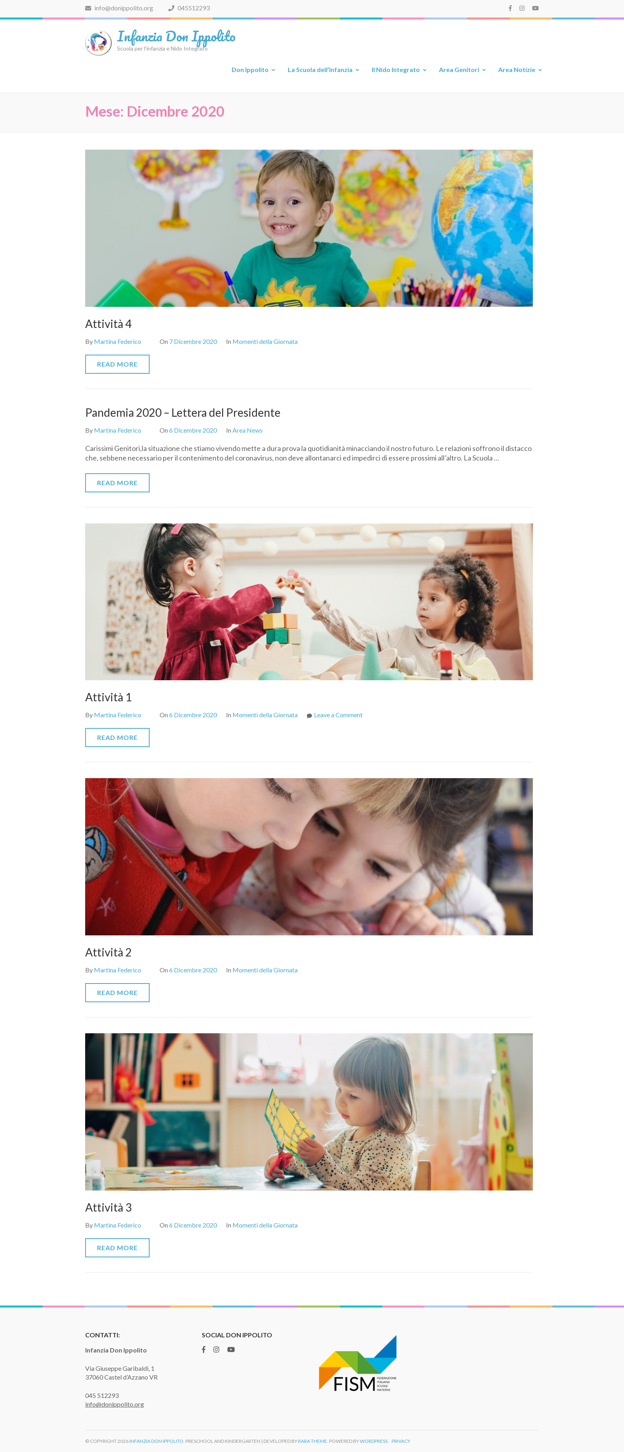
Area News (247, 430)
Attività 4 (108, 323)
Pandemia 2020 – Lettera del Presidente (183, 412)
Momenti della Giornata (265, 341)
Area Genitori (459, 69)
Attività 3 (108, 1207)
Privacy (401, 1441)
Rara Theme (312, 1441)
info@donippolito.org (119, 8)
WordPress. (374, 1441)
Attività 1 (108, 697)
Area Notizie (516, 69)
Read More (117, 364)
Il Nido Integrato (396, 69)
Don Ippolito (250, 69)
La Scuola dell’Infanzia (320, 69)
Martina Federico (117, 341)
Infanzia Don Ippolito (176, 36)
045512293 (189, 8)
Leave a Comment (338, 714)
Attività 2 (108, 952)
